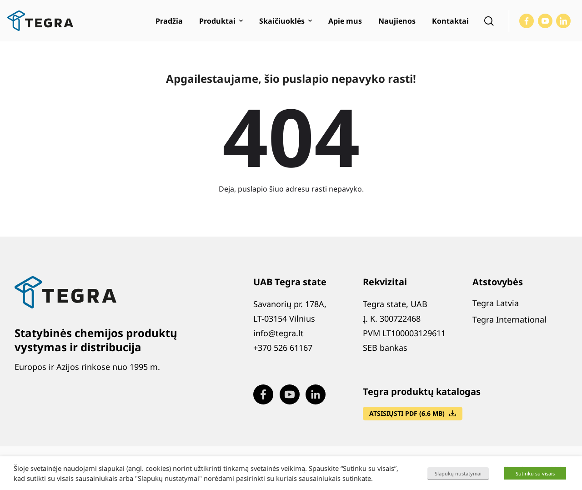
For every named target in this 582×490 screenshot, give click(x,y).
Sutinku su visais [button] (535, 473)
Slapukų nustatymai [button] (458, 473)
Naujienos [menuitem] (397, 21)
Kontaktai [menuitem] (450, 21)
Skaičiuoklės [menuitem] (282, 21)
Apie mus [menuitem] (345, 21)
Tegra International (509, 319)
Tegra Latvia (495, 303)
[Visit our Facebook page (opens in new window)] (526, 21)
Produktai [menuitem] (217, 21)
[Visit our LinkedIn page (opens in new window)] (563, 21)
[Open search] (488, 20)
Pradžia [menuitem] (169, 21)
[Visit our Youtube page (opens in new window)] (545, 21)
